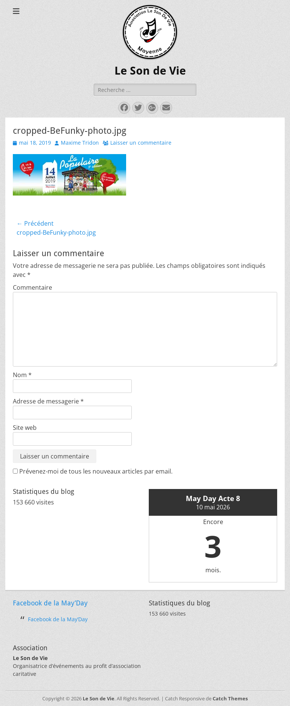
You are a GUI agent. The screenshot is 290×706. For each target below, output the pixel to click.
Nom (22, 375)
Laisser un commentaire (140, 142)
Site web (25, 427)
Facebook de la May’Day (50, 603)
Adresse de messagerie (48, 401)
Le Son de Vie (150, 70)
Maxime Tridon (80, 142)
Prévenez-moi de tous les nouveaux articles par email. (96, 471)
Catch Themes (230, 698)
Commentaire (32, 287)
